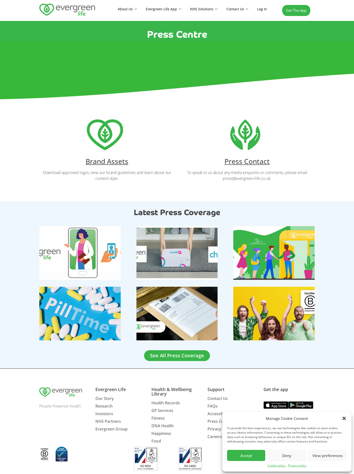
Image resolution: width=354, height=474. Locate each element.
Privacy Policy (220, 429)
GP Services (162, 410)
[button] (344, 418)
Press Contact (247, 161)
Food (156, 441)
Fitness (158, 418)
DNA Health (162, 425)
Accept (246, 455)
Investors (104, 413)
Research (104, 406)
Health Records (165, 403)
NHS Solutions (201, 9)
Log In (262, 9)
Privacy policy (297, 465)
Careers (214, 436)
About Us (122, 9)
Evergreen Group (111, 429)
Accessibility (218, 413)
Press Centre (219, 421)
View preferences (327, 455)
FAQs (212, 406)
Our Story (104, 398)
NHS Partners (108, 421)
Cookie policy (276, 465)
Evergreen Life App (159, 9)
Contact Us (236, 9)
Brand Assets (107, 161)
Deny (286, 455)
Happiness (161, 433)
